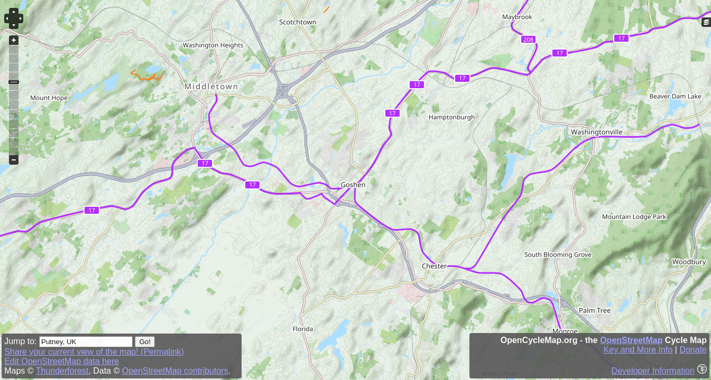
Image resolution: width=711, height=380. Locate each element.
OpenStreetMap (631, 340)
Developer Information (653, 370)
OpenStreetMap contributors (175, 370)
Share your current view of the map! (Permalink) (94, 351)
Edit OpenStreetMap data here (61, 361)
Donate (693, 349)
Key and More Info (638, 349)
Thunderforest (62, 370)
